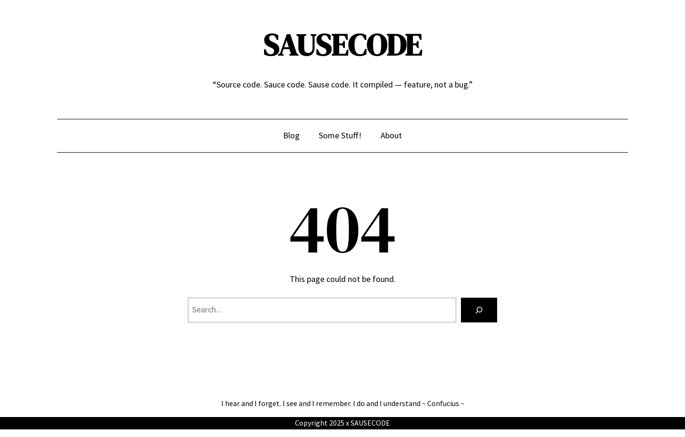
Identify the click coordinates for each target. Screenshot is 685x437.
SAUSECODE (342, 45)
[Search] (479, 310)
